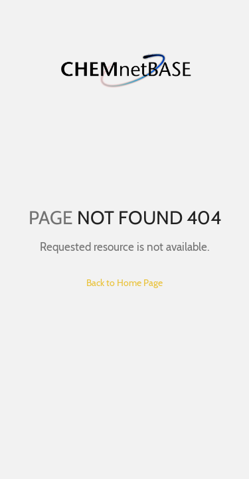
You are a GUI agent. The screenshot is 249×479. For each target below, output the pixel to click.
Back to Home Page (124, 283)
